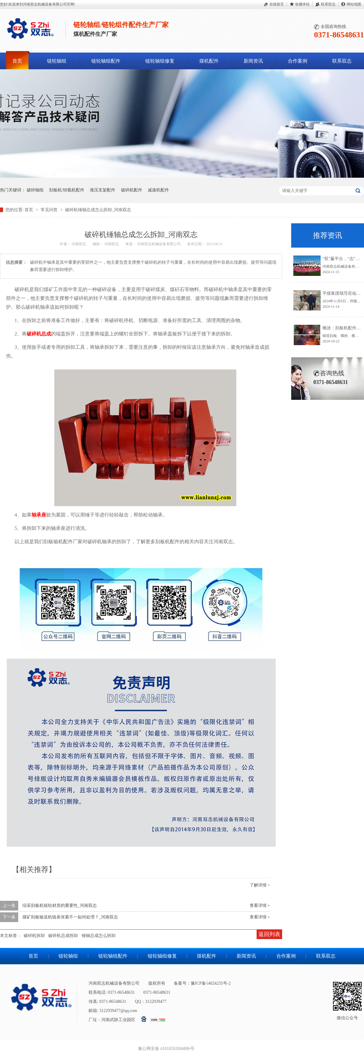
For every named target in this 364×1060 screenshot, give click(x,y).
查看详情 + (260, 905)
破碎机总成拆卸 (63, 935)
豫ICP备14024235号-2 (211, 983)
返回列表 (269, 934)
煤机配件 (209, 60)
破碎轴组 (35, 190)
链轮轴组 (56, 60)
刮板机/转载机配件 (66, 190)
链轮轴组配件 (105, 60)
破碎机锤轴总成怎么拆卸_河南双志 (98, 210)
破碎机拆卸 (34, 935)
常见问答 (50, 210)
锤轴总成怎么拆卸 (99, 935)
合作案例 (297, 60)
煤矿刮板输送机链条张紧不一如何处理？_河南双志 (70, 917)
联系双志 (328, 4)
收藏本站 (302, 4)
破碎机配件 (131, 190)
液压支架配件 (102, 190)
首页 (17, 60)
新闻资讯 (253, 60)
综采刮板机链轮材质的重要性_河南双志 (59, 905)
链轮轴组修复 (159, 60)
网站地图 (354, 4)
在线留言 (276, 4)
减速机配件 (158, 190)
